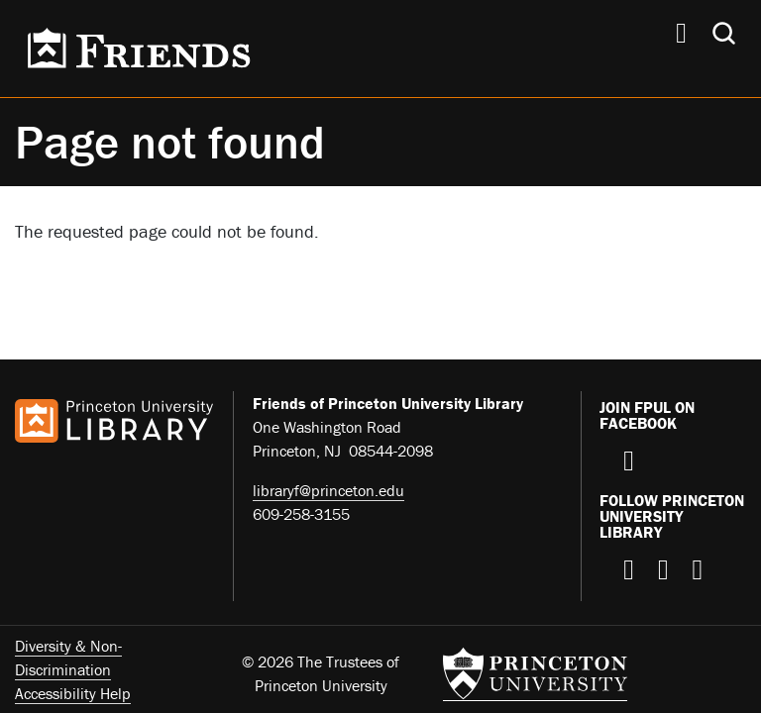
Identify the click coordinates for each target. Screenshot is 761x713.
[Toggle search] (724, 33)
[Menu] (681, 35)
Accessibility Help (73, 693)
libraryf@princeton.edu (328, 490)
